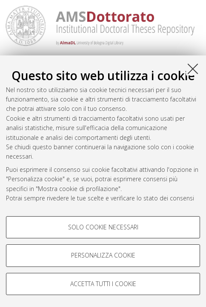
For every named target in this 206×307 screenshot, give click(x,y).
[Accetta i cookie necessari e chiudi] (193, 68)
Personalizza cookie (103, 255)
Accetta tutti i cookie (103, 284)
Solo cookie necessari (103, 227)
